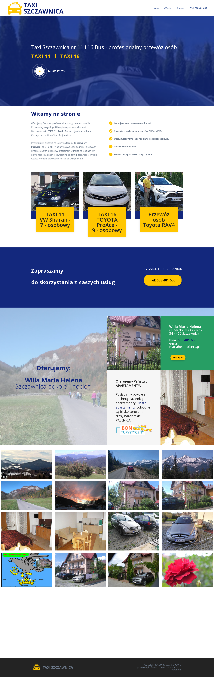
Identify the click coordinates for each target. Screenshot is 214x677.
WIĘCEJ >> (178, 357)
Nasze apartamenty (131, 405)
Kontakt (180, 8)
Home (156, 8)
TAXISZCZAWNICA (44, 8)
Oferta (167, 8)
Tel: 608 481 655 (163, 280)
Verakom (176, 669)
